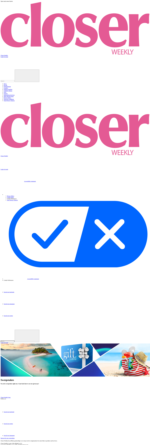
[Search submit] (27, 76)
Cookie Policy (10, 197)
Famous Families (8, 89)
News (5, 83)
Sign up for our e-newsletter (8, 438)
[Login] (75, 57)
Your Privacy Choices (9, 100)
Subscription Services (9, 95)
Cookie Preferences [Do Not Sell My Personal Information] (8, 280)
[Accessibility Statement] (18, 181)
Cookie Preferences (12, 198)
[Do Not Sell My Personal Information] (15, 194)
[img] (12, 323)
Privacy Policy (7, 97)
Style (5, 92)
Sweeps (6, 93)
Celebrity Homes (8, 90)
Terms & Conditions (9, 99)
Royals (5, 85)
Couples (6, 88)
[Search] (7, 81)
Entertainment (7, 86)
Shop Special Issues (9, 96)
